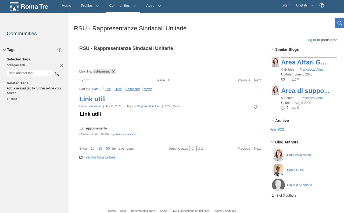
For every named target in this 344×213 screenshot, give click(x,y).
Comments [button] (133, 89)
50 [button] (108, 148)
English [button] (303, 3)
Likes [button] (118, 89)
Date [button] (95, 89)
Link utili (92, 99)
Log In (285, 5)
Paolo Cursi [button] (295, 170)
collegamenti (143, 106)
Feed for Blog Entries (99, 157)
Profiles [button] (90, 5)
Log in (311, 40)
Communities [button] (123, 5)
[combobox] (30, 73)
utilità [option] (12, 99)
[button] (322, 5)
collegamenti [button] (104, 71)
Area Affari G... (303, 62)
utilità (155, 106)
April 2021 (277, 129)
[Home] (66, 6)
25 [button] (100, 148)
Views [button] (148, 89)
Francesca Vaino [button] (312, 69)
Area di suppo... (305, 90)
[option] (61, 65)
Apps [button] (153, 5)
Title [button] (108, 89)
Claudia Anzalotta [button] (299, 185)
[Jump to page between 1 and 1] (193, 148)
